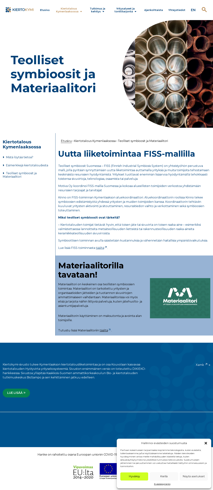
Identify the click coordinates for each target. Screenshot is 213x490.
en (193, 10)
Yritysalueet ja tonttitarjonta (125, 10)
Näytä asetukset (194, 476)
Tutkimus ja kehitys (97, 10)
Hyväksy (134, 476)
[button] (206, 443)
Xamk (202, 364)
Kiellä (164, 476)
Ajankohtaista (153, 10)
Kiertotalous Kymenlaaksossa (67, 10)
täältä (101, 248)
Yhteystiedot (176, 10)
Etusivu (45, 10)
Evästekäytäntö (162, 484)
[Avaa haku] (204, 10)
